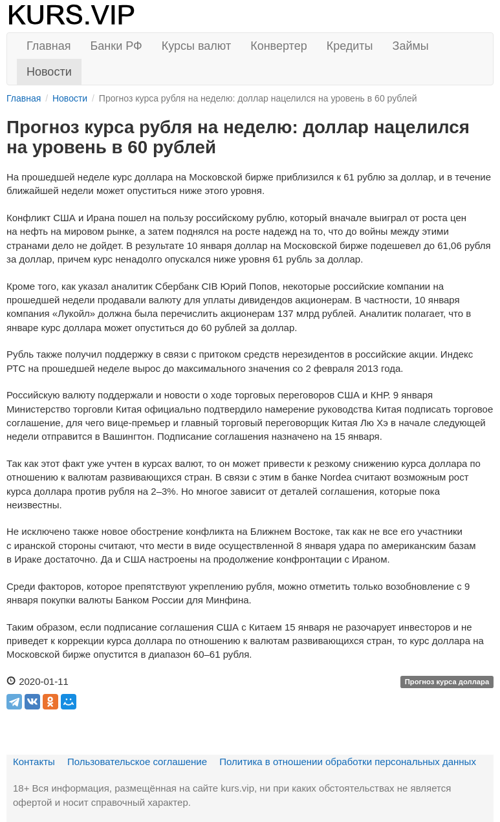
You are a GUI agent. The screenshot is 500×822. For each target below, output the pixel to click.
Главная (49, 45)
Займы (411, 45)
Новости (49, 71)
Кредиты (350, 45)
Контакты (34, 761)
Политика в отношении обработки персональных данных (347, 761)
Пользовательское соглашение (137, 761)
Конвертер (278, 45)
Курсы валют (196, 45)
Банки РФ (116, 45)
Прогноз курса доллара (447, 682)
